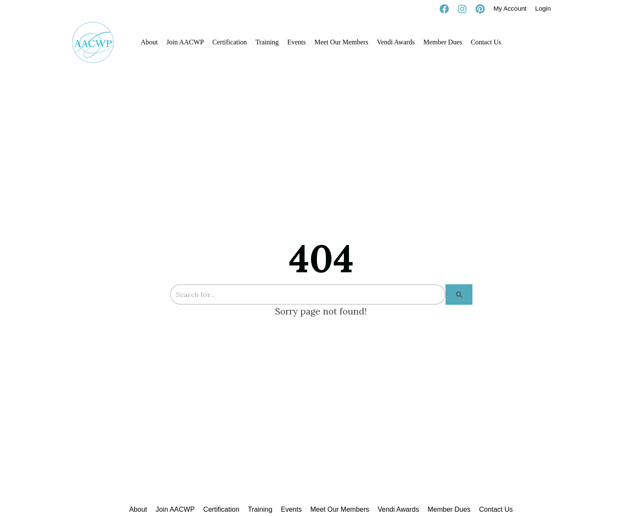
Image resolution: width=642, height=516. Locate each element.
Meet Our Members (341, 42)
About (149, 42)
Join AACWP (185, 42)
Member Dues (442, 42)
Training (267, 42)
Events (296, 42)
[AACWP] (93, 42)
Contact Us (486, 42)
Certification (229, 42)
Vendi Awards (396, 42)
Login (543, 8)
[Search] (308, 294)
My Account (510, 8)
